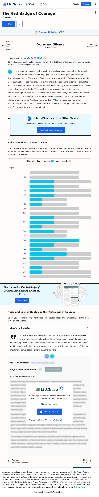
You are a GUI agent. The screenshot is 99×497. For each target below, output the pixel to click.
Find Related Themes (51, 130)
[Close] (95, 474)
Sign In (76, 4)
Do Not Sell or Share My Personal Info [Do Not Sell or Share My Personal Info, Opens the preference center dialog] (48, 494)
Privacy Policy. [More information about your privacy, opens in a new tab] (79, 489)
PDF (8, 23)
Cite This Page (82, 469)
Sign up (86, 4)
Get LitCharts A (49, 411)
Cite (53, 369)
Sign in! (59, 420)
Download (22, 300)
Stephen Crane (10, 17)
